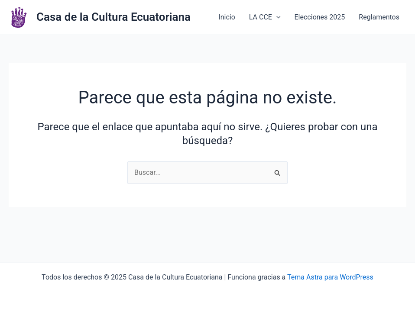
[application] (276, 17)
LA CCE (265, 17)
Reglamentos (379, 17)
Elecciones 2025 (320, 17)
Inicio (226, 17)
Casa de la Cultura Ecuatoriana (113, 16)
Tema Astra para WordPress (330, 277)
